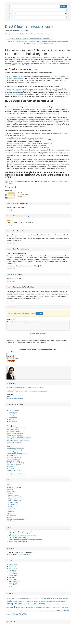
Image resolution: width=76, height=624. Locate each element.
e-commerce (49, 604)
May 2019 (11, 570)
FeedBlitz (16, 358)
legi (34, 607)
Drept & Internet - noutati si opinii (29, 26)
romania (65, 610)
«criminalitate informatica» (30, 601)
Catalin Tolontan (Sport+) (14, 457)
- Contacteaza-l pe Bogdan (15, 398)
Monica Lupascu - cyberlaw (14, 435)
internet (16, 607)
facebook (59, 604)
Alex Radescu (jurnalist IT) (14, 461)
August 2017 (12, 583)
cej (33, 598)
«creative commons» (17, 601)
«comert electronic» (48, 598)
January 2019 (13, 575)
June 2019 (12, 568)
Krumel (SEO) (10, 466)
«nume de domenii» (32, 610)
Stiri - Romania (27, 34)
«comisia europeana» (63, 598)
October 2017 (13, 579)
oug (44, 610)
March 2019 (12, 574)
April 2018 (12, 577)
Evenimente (10, 510)
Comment (10, 203)
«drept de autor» (39, 604)
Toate (8, 484)
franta (63, 604)
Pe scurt (9, 517)
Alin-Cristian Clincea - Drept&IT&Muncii (18, 440)
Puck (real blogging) (12, 452)
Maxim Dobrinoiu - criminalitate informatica (19, 437)
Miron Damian (13, 417)
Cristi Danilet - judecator (13, 431)
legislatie (38, 607)
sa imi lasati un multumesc (23, 554)
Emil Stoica (12, 419)
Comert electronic (13, 495)
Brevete (10, 493)
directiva (30, 604)
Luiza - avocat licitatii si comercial (16, 428)
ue (9, 614)
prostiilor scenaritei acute (20, 63)
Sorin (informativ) (11, 455)
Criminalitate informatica (15, 497)
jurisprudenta (26, 607)
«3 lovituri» (9, 598)
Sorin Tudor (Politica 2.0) (14, 464)
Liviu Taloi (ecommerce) (13, 459)
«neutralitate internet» (11, 610)
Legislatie (9, 513)
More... (11, 586)
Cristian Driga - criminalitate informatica (18, 439)
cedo (31, 598)
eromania (55, 604)
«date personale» (15, 604)
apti (25, 598)
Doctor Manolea (11, 474)
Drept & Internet (11, 491)
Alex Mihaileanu (13, 421)
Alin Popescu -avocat (13, 429)
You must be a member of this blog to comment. (38, 325)
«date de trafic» (61, 601)
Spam (10, 506)
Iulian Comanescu (14, 410)
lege (32, 607)
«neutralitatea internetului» (22, 610)
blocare (28, 598)
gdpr (66, 604)
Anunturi (9, 486)
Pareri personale (35, 34)
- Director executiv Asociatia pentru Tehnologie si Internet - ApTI (25, 387)
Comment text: (11, 319)
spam (8, 614)
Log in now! (39, 313)
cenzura (36, 598)
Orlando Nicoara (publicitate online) (17, 453)
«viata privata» (19, 614)
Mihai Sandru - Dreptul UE (14, 442)
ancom (15, 598)
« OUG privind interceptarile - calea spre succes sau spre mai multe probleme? (28, 38)
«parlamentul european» (50, 610)
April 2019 (12, 572)
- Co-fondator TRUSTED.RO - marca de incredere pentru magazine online (28, 391)
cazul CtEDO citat (45, 113)
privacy (58, 611)
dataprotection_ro (53, 601)
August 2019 (12, 564)
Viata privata (50, 34)
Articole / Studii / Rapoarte (14, 487)
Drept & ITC (10, 489)
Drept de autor (12, 499)
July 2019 (11, 566)
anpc (18, 598)
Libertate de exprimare (14, 500)
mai (58, 607)
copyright (10, 601)
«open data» (39, 610)
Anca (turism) (10, 468)
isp (21, 607)
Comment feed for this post (38, 333)
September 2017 (13, 581)
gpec (11, 607)
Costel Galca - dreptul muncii (15, 433)
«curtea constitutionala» (44, 601)
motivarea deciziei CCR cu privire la (27, 57)
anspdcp (22, 598)
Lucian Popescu (13, 416)
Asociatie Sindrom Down (14, 470)
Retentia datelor (12, 504)
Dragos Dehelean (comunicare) (15, 448)
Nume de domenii (13, 502)
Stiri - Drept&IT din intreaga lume (16, 519)
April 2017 (12, 585)
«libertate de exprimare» (48, 607)
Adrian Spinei (12, 414)
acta (13, 598)
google (8, 607)
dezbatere (25, 604)
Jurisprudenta (43, 34)
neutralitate (65, 607)
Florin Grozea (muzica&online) (15, 463)
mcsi (61, 607)
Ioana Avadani (13, 412)
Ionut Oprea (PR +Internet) (14, 450)
